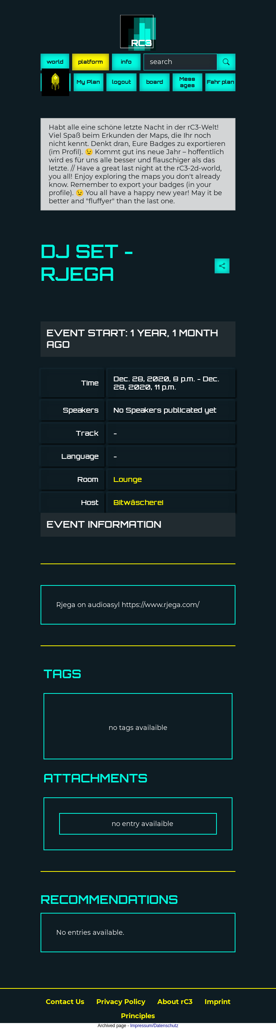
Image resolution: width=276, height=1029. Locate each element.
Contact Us (65, 1002)
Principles (138, 1016)
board (154, 82)
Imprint (218, 1002)
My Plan (88, 82)
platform (90, 61)
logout (121, 82)
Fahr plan (220, 82)
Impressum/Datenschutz (154, 1025)
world (54, 61)
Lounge (127, 479)
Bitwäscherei (138, 502)
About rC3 (175, 1002)
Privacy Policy (120, 1002)
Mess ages (187, 82)
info (126, 61)
